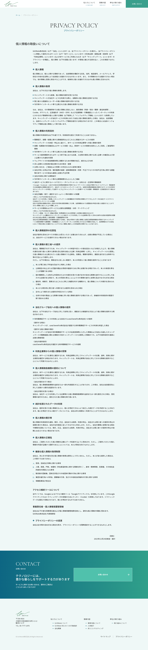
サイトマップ (106, 637)
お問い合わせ (114, 574)
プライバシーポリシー (124, 637)
